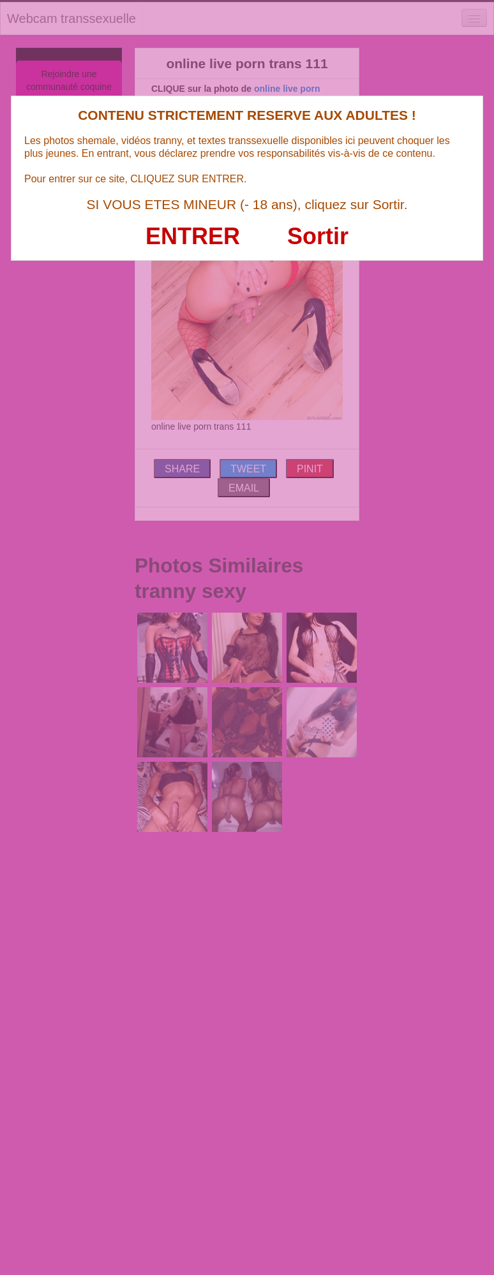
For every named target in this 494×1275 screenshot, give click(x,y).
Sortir (317, 236)
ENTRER (193, 236)
